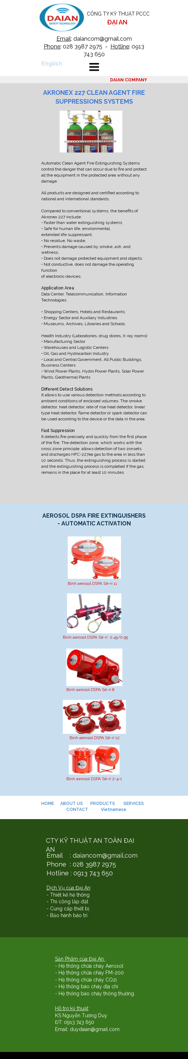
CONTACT (77, 809)
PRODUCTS (102, 803)
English (51, 63)
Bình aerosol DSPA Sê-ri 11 (92, 583)
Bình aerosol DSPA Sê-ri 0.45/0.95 (95, 637)
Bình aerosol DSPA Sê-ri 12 (94, 737)
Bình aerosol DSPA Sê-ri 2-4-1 (94, 778)
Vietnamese (113, 809)
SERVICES (134, 803)
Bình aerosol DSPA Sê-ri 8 (90, 689)
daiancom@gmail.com (105, 855)
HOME (48, 803)
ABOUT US (71, 803)
